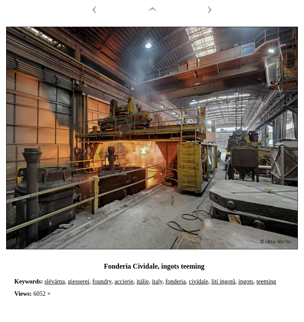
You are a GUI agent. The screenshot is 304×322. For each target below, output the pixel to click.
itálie (142, 281)
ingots (245, 281)
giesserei (78, 281)
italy (157, 281)
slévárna (55, 281)
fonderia (175, 281)
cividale (198, 281)
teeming (266, 281)
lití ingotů (223, 281)
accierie (124, 281)
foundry (101, 281)
